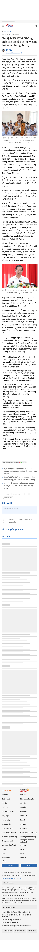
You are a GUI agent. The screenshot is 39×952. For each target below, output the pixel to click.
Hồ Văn (9, 50)
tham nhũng (16, 494)
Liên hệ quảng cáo (9, 907)
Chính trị (7, 31)
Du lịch (22, 820)
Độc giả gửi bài (20, 931)
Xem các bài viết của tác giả (14, 53)
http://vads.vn (12, 923)
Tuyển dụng (32, 931)
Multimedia (6, 858)
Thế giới (5, 807)
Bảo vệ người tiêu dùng (28, 832)
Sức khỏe (23, 812)
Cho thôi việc (8, 497)
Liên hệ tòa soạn (8, 883)
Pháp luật (23, 816)
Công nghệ (5, 816)
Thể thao (5, 803)
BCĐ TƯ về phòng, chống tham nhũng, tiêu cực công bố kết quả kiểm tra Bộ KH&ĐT (19, 485)
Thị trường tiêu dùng (9, 837)
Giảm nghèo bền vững (28, 837)
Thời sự (22, 795)
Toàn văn (23, 828)
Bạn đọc (23, 824)
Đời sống (23, 807)
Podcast (23, 858)
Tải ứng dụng (7, 931)
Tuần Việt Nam (7, 828)
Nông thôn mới (7, 841)
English (23, 845)
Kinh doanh (6, 799)
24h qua (4, 861)
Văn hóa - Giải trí (8, 812)
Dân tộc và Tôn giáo (27, 799)
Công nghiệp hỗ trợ (9, 832)
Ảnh (3, 853)
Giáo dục (23, 803)
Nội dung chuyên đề (9, 845)
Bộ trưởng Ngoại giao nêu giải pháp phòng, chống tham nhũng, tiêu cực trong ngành (20, 471)
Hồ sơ (22, 849)
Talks (4, 849)
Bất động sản (6, 824)
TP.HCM (26, 494)
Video (22, 853)
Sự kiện (29, 865)
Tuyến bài (10, 865)
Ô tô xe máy (6, 820)
